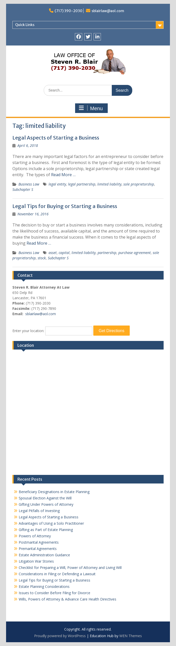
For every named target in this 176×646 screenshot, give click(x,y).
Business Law (28, 184)
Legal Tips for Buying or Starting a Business (64, 206)
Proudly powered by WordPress (60, 635)
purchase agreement (134, 252)
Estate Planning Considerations (44, 586)
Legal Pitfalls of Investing (39, 510)
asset (53, 252)
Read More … (63, 174)
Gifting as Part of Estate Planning (46, 529)
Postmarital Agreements (39, 542)
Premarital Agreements (38, 548)
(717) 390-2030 (68, 11)
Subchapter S (22, 189)
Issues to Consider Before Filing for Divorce (54, 592)
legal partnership (81, 184)
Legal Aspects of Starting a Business (55, 137)
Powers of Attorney (35, 536)
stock (42, 258)
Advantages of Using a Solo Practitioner (51, 523)
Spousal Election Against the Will (45, 498)
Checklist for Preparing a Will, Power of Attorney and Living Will (70, 567)
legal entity (57, 184)
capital (64, 252)
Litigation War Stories (36, 561)
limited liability (109, 184)
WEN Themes (130, 635)
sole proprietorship (138, 184)
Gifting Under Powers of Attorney (46, 504)
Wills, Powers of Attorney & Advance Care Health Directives (67, 599)
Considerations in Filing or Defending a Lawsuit (57, 573)
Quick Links (24, 24)
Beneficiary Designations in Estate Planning (54, 491)
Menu (91, 108)
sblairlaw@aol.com (108, 11)
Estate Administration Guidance (44, 554)
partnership (107, 252)
